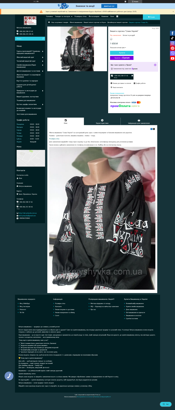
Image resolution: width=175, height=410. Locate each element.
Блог (112, 16)
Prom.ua (97, 394)
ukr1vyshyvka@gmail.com (27, 216)
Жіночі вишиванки (76, 22)
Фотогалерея (94, 16)
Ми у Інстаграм (25, 306)
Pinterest (23, 309)
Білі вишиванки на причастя (135, 312)
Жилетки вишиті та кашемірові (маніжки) (28, 76)
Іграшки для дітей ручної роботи (26, 86)
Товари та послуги (62, 16)
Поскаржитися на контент (85, 397)
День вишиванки (131, 309)
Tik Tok (22, 312)
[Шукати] (43, 39)
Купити (122, 53)
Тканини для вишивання (26, 100)
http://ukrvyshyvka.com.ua (28, 213)
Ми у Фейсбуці (25, 303)
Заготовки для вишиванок (27, 114)
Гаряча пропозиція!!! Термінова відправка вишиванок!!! (28, 52)
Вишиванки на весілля (133, 315)
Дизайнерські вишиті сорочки (117, 22)
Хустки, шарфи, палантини (27, 104)
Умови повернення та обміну (65, 312)
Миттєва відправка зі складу (100, 303)
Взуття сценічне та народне (27, 81)
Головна (49, 16)
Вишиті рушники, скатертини (28, 97)
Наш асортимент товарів (59, 22)
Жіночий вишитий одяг (25, 57)
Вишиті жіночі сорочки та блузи (95, 22)
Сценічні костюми (132, 318)
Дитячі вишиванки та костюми (28, 71)
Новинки (104, 16)
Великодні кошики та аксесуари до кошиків (29, 109)
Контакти (58, 306)
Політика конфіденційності (102, 397)
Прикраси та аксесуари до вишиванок (27, 92)
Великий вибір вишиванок (135, 303)
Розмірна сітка (80, 16)
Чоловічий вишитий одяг (26, 61)
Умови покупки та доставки (64, 309)
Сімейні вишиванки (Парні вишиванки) (26, 66)
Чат (166, 404)
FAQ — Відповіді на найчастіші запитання (105, 306)
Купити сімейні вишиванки (135, 306)
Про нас (93, 309)
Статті (57, 315)
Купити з (122, 58)
